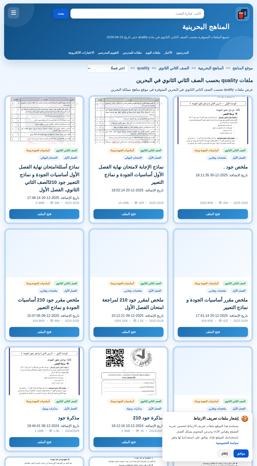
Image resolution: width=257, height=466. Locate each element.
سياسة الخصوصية (227, 443)
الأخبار (168, 52)
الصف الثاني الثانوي (173, 68)
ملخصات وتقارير (217, 157)
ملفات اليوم (153, 52)
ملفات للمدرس (132, 52)
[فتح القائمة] (13, 13)
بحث (61, 13)
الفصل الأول (238, 157)
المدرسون (182, 52)
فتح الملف (213, 214)
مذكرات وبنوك (134, 408)
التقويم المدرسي (108, 52)
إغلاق (224, 453)
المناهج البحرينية (205, 27)
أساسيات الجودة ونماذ (206, 150)
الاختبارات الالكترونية (81, 52)
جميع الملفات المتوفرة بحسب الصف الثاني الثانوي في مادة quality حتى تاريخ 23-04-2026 (168, 37)
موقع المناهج (242, 68)
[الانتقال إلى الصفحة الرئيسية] (242, 14)
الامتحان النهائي (133, 157)
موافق (241, 453)
